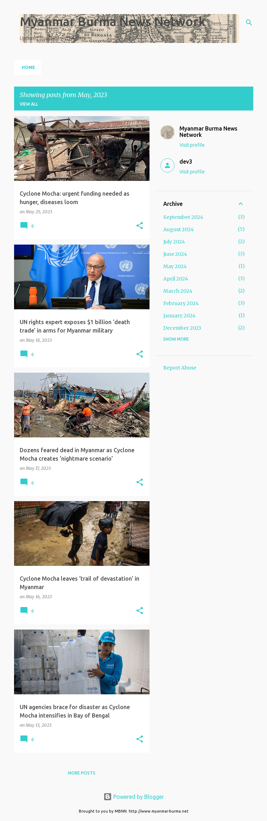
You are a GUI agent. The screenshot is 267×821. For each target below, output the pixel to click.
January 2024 (179, 315)
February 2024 (181, 303)
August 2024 (178, 229)
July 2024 (174, 242)
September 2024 (183, 217)
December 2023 (182, 328)
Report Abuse (179, 368)
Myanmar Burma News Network (112, 21)
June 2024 (175, 254)
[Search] (249, 22)
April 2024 (175, 279)
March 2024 (177, 291)
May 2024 (175, 266)
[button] (139, 226)
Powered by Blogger (133, 797)
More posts (81, 773)
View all (29, 104)
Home (28, 67)
